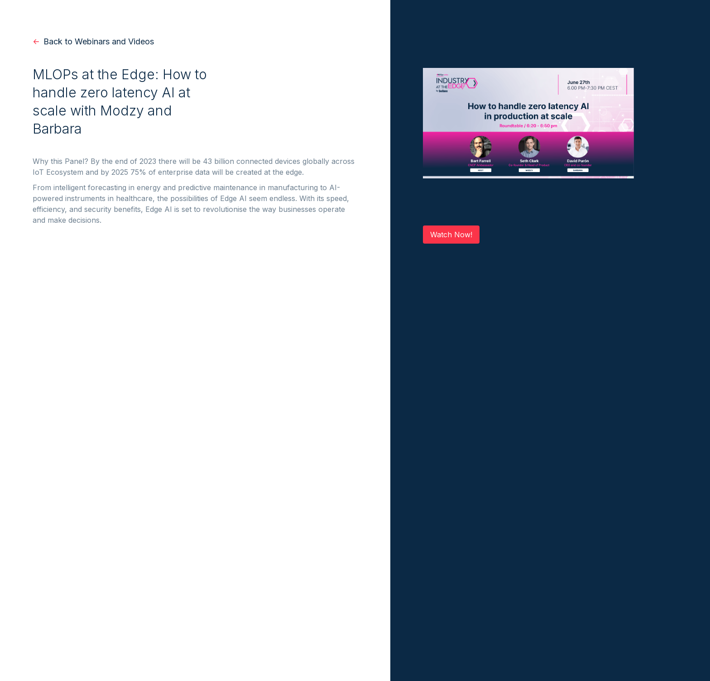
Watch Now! (451, 234)
